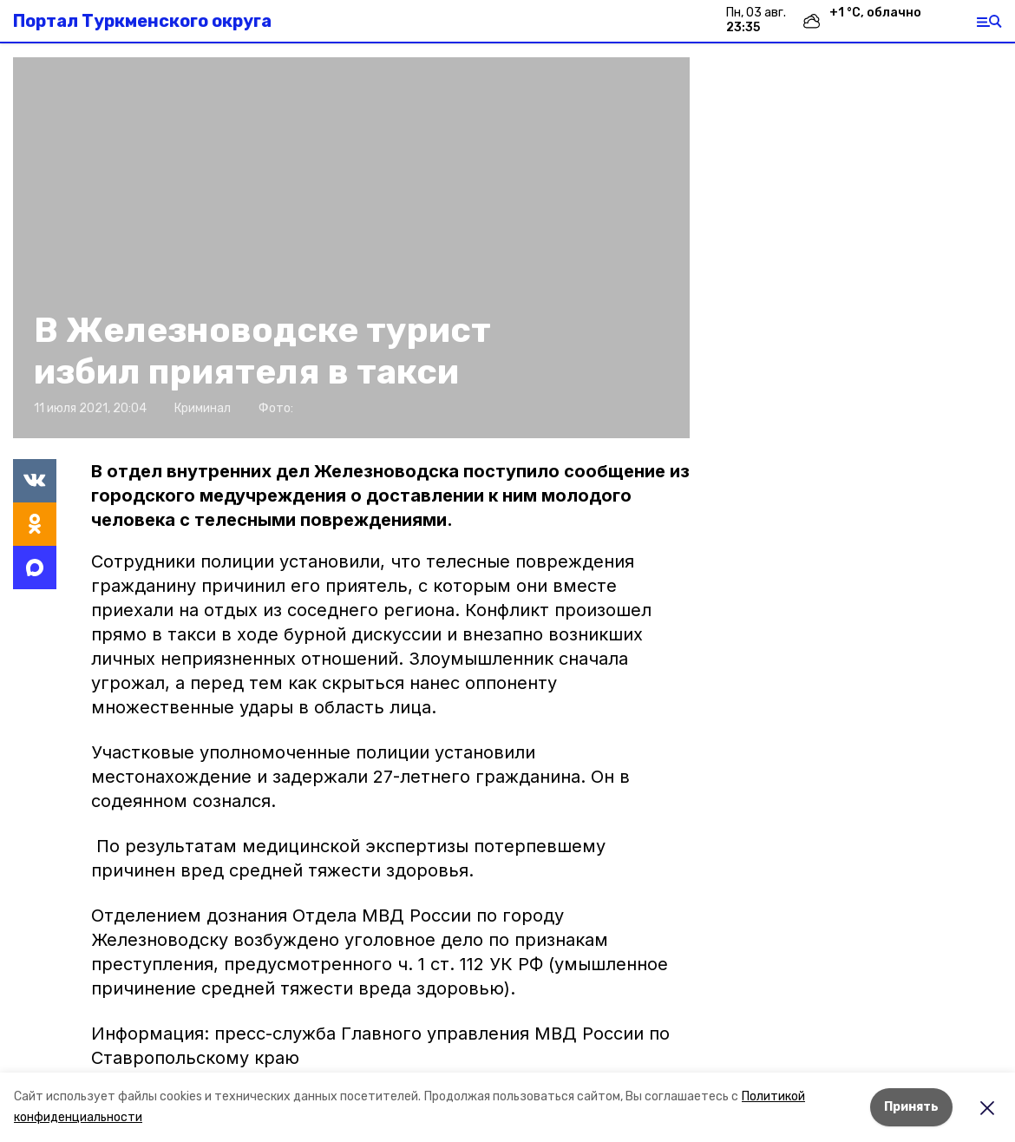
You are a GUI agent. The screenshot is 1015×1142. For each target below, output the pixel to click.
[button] (351, 247)
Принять (911, 1106)
